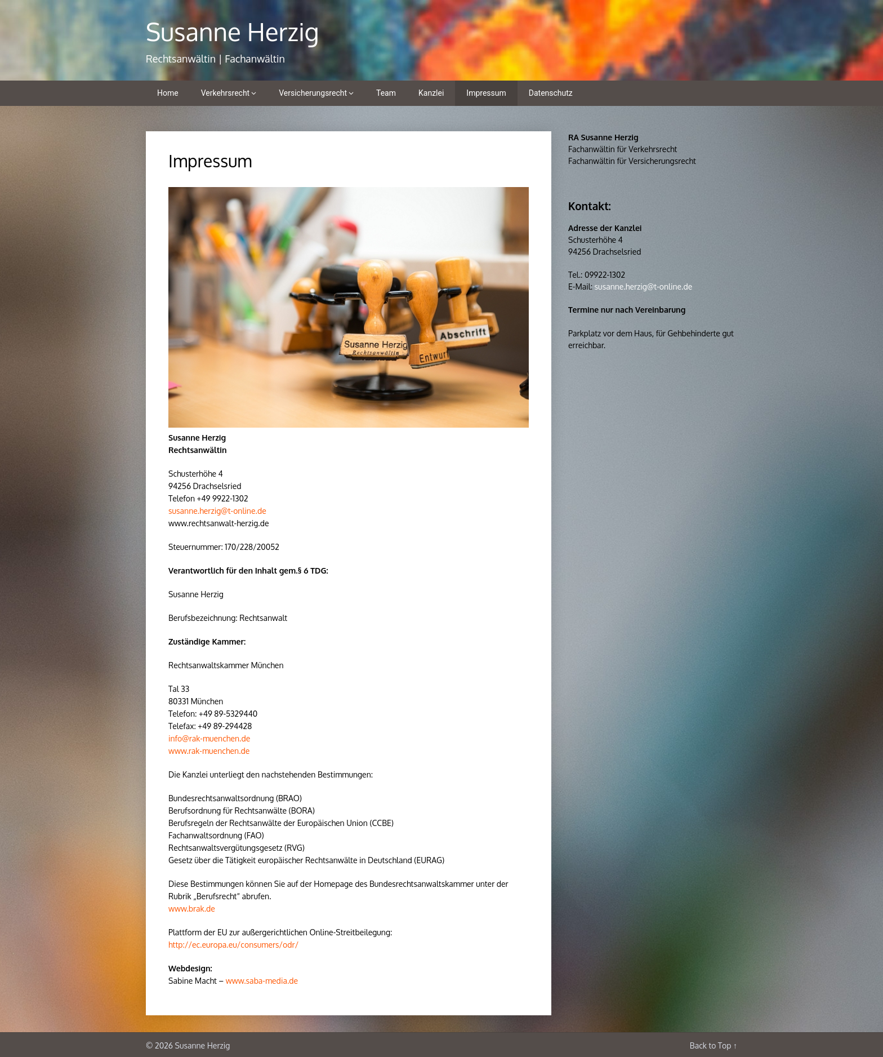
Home (168, 92)
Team (386, 92)
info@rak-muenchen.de (209, 738)
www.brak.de (191, 908)
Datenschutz (551, 92)
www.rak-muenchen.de (208, 751)
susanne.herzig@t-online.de (217, 511)
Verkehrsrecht (225, 92)
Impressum (486, 92)
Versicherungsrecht (313, 92)
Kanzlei (431, 92)
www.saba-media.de (262, 980)
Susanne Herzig (232, 31)
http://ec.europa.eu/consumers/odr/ (233, 944)
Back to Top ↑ (713, 1045)
